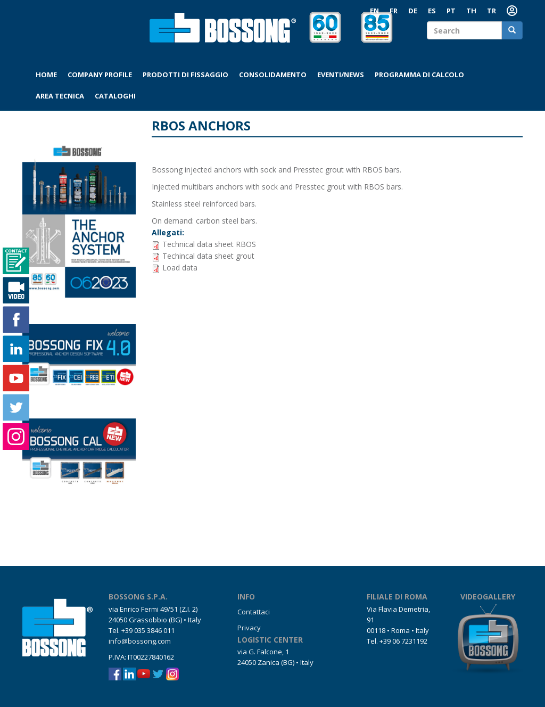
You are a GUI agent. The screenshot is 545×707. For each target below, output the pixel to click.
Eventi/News (340, 74)
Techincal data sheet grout (208, 256)
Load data (179, 267)
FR (394, 10)
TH (471, 10)
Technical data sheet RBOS (209, 244)
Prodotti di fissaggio (185, 74)
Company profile (100, 74)
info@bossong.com (140, 641)
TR (491, 10)
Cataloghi (115, 96)
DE (412, 10)
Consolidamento (273, 74)
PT (451, 10)
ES (432, 10)
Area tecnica (60, 96)
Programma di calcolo (419, 74)
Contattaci (253, 611)
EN (374, 10)
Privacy (249, 627)
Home (46, 74)
